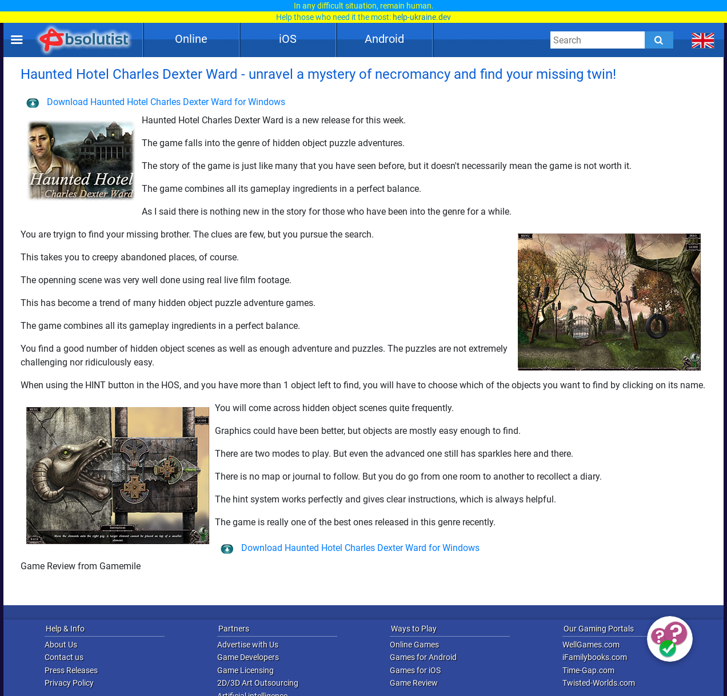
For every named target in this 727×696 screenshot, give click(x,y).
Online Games (414, 644)
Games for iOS (415, 670)
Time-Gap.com (588, 670)
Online (191, 39)
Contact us (64, 657)
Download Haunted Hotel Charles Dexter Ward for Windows (155, 101)
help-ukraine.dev (422, 17)
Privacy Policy (69, 682)
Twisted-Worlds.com (598, 682)
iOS (288, 39)
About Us (61, 644)
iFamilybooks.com (594, 657)
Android (384, 39)
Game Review (414, 682)
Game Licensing (245, 670)
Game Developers (248, 657)
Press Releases (71, 670)
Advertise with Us (247, 644)
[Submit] (659, 40)
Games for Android (423, 657)
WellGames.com (591, 644)
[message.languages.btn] (703, 40)
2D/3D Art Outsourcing (257, 682)
